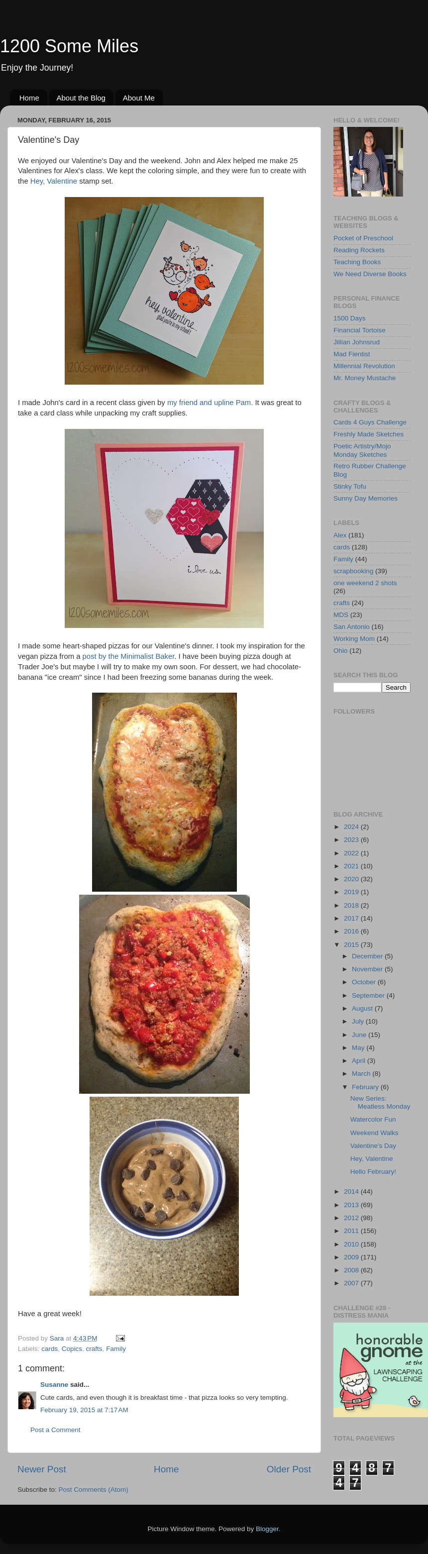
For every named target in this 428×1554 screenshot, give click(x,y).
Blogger (267, 1529)
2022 (352, 853)
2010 (352, 1244)
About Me (139, 98)
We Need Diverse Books (370, 274)
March (362, 1073)
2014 (352, 1191)
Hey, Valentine (53, 181)
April (359, 1060)
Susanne (54, 1384)
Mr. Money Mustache (364, 378)
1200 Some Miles (69, 46)
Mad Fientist (351, 354)
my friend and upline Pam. (210, 403)
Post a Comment (55, 1430)
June (360, 1034)
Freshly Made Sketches (368, 434)
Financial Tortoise (359, 330)
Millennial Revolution (364, 366)
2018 (352, 905)
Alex (339, 535)
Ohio (340, 650)
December (368, 956)
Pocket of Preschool (363, 238)
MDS (340, 615)
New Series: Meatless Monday (380, 1102)
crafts (94, 1348)
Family (116, 1348)
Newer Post (41, 1469)
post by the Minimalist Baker (129, 656)
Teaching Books (357, 262)
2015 (352, 944)
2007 (352, 1283)
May (359, 1047)
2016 (352, 931)
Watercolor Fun (373, 1119)
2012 (352, 1218)
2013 (352, 1205)
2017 (352, 918)
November (368, 969)
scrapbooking (353, 571)
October (365, 982)
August (363, 1008)
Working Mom (354, 638)
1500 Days (349, 318)
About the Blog (81, 98)
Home (29, 98)
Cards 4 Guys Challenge (370, 422)
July (359, 1021)
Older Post (289, 1469)
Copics (72, 1348)
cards (49, 1348)
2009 (352, 1257)
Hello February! (373, 1171)
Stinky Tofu (349, 486)
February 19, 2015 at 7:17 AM (84, 1410)
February (366, 1087)
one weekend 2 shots (365, 583)
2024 (352, 826)
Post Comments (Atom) (93, 1489)
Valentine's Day (373, 1145)
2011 (352, 1231)
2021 (352, 866)
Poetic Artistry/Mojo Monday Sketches (362, 450)
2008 (352, 1270)
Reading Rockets (359, 250)
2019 (352, 892)
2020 (352, 879)
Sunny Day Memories (365, 498)
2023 (352, 839)
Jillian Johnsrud (356, 342)
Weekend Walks (374, 1133)
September (369, 995)
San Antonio (351, 626)
